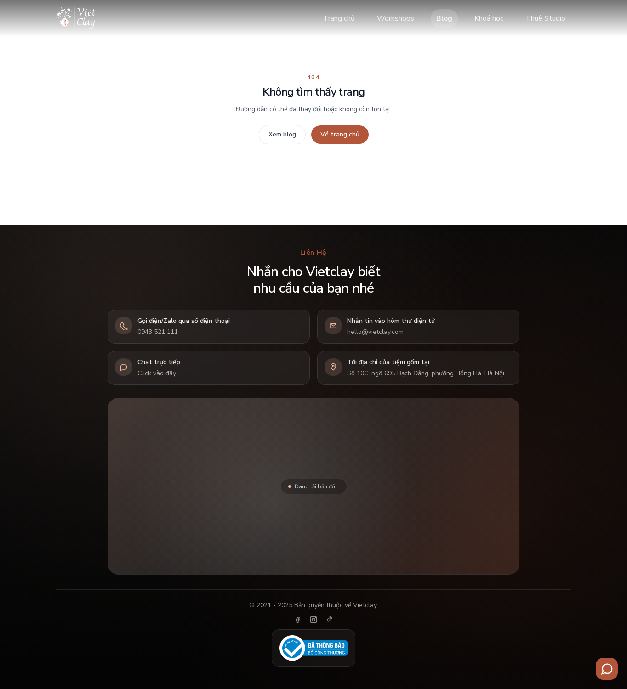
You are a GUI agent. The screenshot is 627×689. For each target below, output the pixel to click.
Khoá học (488, 18)
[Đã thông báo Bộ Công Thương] (313, 648)
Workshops (395, 18)
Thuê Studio (545, 18)
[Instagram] (313, 620)
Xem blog (282, 134)
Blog (444, 18)
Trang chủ (339, 18)
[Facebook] (298, 620)
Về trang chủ (339, 134)
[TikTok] (329, 620)
